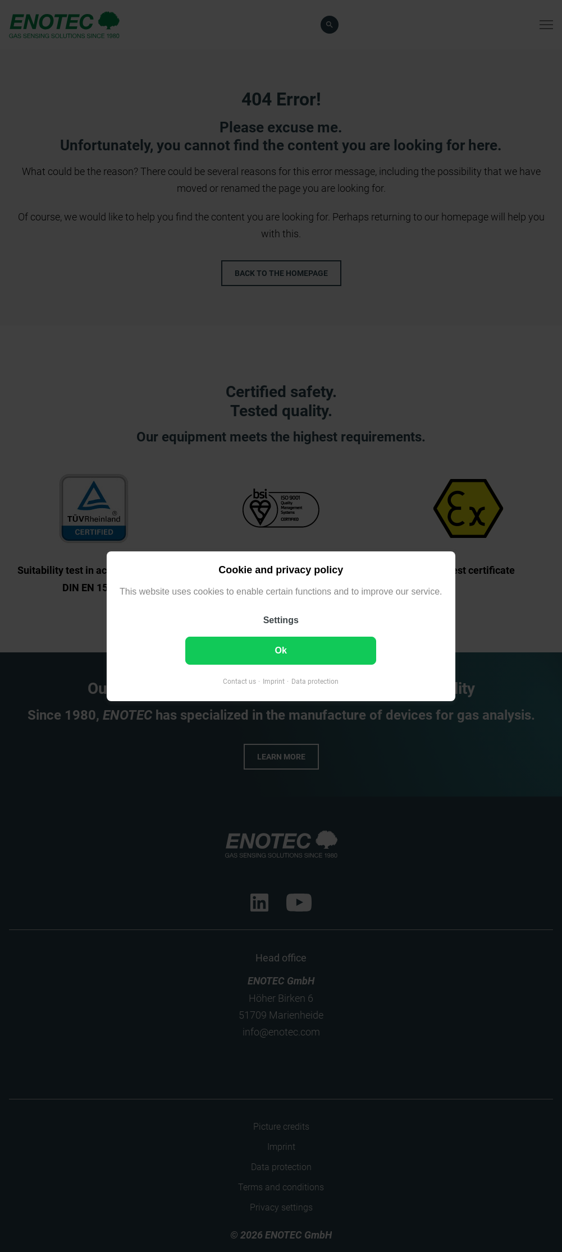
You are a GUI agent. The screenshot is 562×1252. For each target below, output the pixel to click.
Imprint (274, 681)
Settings (281, 619)
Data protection (315, 681)
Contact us (239, 681)
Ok (281, 650)
